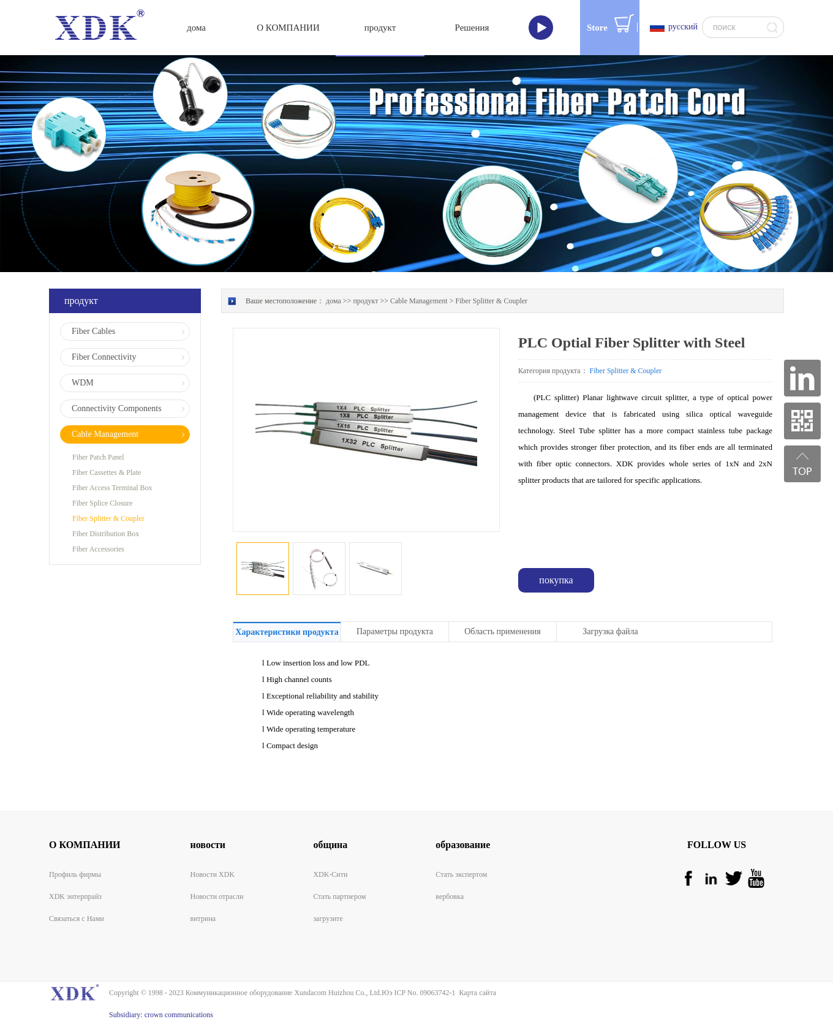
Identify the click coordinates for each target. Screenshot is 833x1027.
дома (196, 27)
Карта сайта (475, 992)
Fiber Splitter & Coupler (491, 301)
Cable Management (419, 301)
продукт (365, 301)
